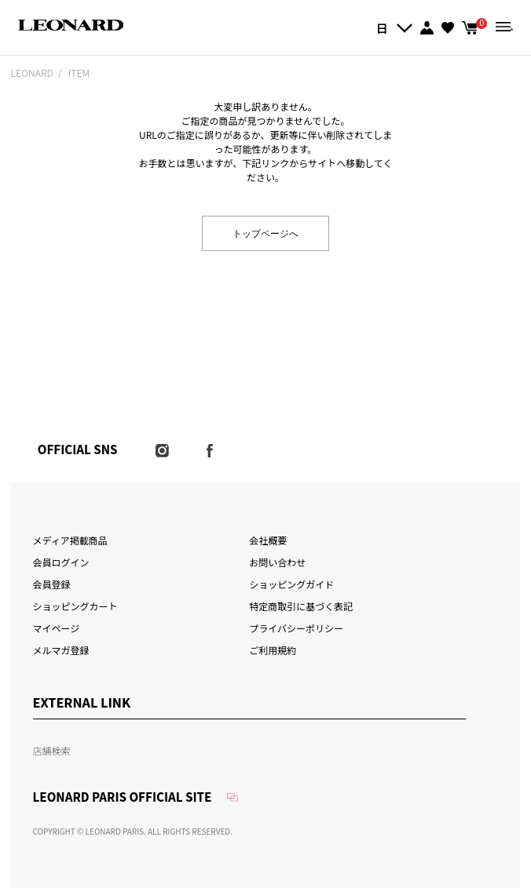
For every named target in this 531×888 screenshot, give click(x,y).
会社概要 (268, 540)
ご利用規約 (272, 650)
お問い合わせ (277, 562)
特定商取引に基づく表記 (301, 606)
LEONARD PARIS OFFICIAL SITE (122, 796)
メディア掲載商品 (70, 540)
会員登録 (52, 584)
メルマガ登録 (61, 650)
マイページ (56, 628)
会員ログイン (61, 562)
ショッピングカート (75, 606)
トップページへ (265, 232)
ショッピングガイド (291, 584)
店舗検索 (52, 750)
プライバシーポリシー (296, 628)
